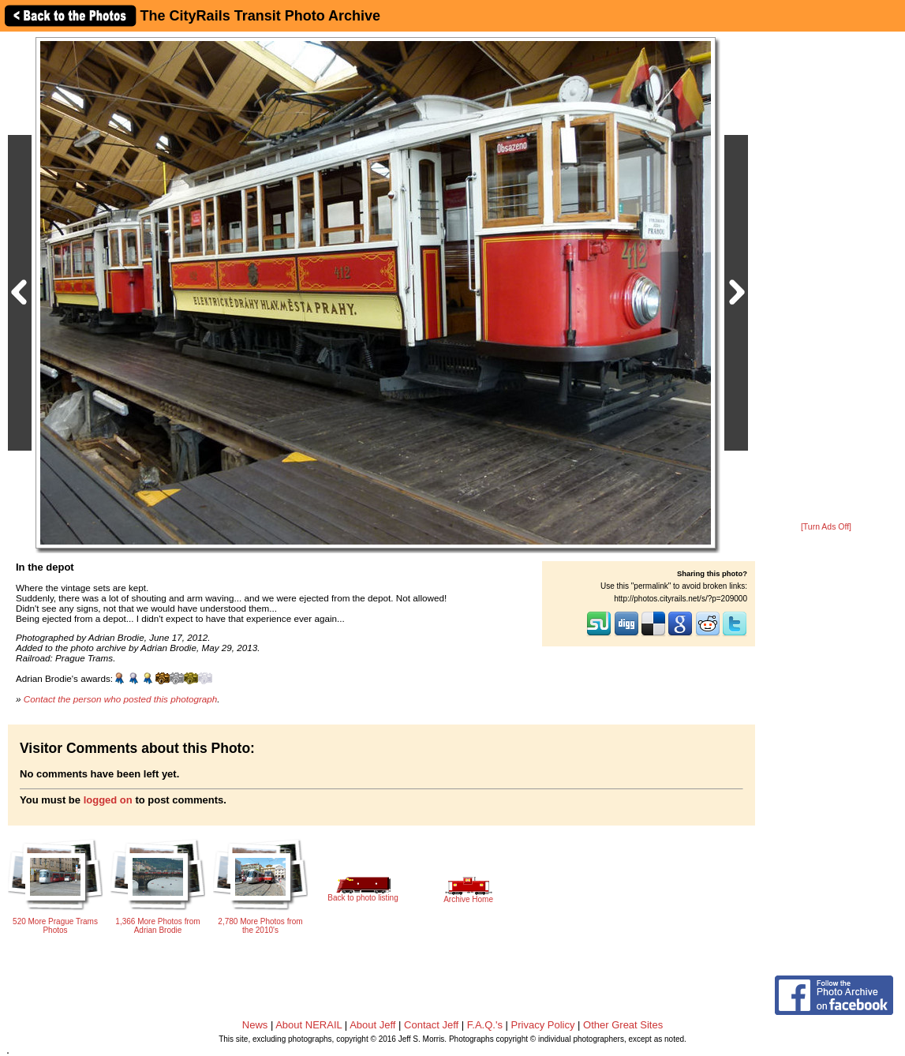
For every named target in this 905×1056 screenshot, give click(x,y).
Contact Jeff (431, 1025)
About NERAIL (308, 1025)
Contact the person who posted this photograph (121, 699)
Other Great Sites (623, 1025)
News (255, 1025)
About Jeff (372, 1025)
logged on (108, 800)
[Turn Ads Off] (826, 526)
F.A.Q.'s (485, 1025)
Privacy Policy (543, 1025)
